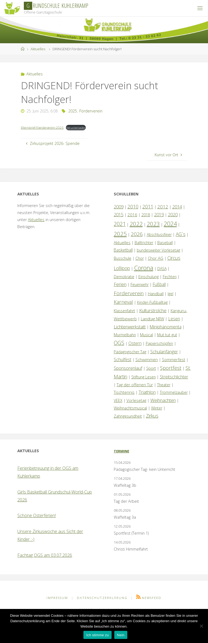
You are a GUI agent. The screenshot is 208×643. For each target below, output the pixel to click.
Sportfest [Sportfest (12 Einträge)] (170, 367)
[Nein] (201, 626)
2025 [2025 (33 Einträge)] (120, 234)
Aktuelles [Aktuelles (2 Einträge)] (122, 242)
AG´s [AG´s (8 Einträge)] (181, 234)
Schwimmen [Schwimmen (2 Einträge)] (146, 359)
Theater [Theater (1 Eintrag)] (163, 384)
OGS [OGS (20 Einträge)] (119, 343)
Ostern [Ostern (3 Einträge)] (135, 343)
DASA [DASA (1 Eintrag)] (162, 268)
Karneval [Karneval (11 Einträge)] (123, 302)
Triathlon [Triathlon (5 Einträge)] (147, 392)
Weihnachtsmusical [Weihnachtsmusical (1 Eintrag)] (130, 408)
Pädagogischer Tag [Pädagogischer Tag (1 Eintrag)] (130, 351)
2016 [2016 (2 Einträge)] (132, 214)
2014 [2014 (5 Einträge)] (177, 207)
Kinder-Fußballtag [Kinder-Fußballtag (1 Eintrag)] (152, 302)
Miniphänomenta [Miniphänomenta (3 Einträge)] (165, 327)
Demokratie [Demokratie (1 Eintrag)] (124, 276)
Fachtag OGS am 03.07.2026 (44, 555)
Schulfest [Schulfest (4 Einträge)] (122, 359)
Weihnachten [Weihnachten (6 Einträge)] (163, 400)
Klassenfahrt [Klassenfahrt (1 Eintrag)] (124, 310)
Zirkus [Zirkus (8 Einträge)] (152, 415)
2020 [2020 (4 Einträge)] (173, 215)
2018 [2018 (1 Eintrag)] (145, 214)
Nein (121, 635)
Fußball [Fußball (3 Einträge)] (159, 284)
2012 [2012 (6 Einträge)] (162, 207)
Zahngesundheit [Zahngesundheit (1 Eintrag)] (128, 416)
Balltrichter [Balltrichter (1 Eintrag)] (144, 242)
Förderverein (90, 111)
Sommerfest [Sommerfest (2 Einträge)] (173, 359)
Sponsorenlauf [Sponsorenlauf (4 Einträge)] (128, 368)
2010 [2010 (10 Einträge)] (133, 206)
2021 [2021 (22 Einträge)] (120, 224)
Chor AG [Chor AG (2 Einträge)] (155, 258)
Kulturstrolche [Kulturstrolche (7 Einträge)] (153, 310)
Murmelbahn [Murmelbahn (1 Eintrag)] (125, 334)
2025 (72, 111)
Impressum (57, 598)
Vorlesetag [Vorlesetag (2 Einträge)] (136, 400)
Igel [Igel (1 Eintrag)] (170, 293)
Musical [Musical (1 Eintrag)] (146, 334)
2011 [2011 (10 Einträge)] (147, 206)
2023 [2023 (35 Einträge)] (153, 224)
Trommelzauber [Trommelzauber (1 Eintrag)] (174, 392)
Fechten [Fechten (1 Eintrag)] (170, 276)
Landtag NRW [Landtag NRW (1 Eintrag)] (152, 318)
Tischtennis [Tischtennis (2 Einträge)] (124, 392)
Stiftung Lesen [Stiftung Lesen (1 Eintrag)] (143, 376)
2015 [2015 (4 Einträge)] (118, 215)
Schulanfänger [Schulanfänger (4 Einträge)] (164, 352)
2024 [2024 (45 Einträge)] (170, 224)
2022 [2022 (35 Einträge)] (136, 224)
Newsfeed (151, 598)
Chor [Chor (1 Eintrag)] (139, 258)
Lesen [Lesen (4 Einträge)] (174, 319)
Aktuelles (38, 48)
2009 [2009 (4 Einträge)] (118, 207)
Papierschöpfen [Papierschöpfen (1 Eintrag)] (159, 343)
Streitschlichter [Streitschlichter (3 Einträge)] (174, 377)
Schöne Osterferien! (36, 515)
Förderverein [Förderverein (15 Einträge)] (129, 293)
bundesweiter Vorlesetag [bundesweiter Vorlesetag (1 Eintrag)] (158, 250)
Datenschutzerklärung (102, 598)
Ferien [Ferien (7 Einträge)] (120, 284)
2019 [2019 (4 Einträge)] (159, 215)
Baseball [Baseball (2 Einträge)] (165, 242)
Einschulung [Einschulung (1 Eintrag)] (148, 276)
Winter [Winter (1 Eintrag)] (156, 408)
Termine (121, 451)
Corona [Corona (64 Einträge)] (143, 268)
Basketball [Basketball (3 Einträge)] (123, 250)
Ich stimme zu (97, 635)
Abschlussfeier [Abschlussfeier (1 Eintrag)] (159, 234)
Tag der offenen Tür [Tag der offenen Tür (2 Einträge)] (135, 384)
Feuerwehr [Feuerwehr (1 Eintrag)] (140, 284)
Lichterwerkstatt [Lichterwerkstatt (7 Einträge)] (130, 327)
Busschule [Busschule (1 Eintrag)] (122, 258)
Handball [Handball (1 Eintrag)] (156, 293)
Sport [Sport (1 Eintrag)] (151, 368)
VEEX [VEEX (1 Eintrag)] (118, 400)
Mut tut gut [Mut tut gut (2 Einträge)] (167, 334)
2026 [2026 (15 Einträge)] (137, 234)
